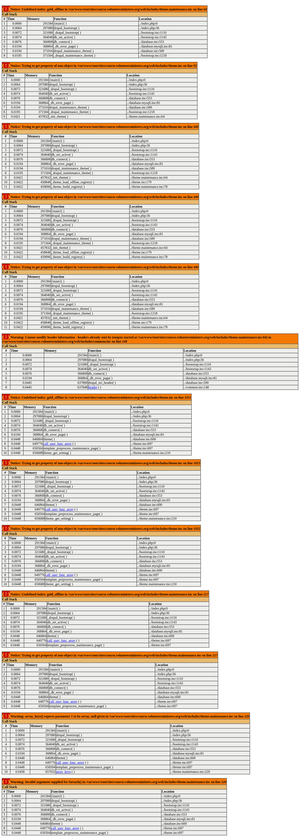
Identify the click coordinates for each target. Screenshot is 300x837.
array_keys (63, 771)
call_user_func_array (58, 443)
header (92, 387)
